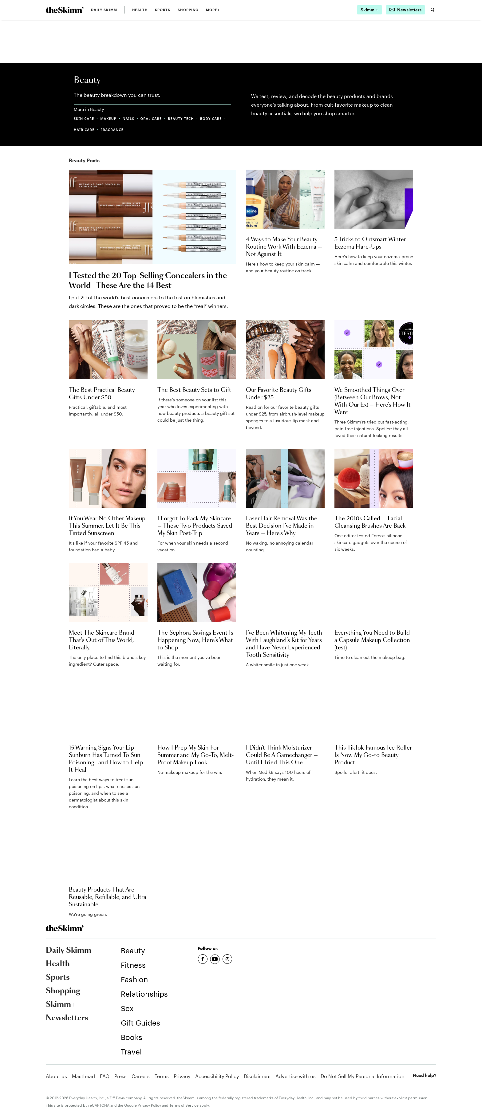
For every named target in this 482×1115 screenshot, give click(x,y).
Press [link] (120, 1076)
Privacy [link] (182, 1076)
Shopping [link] (188, 10)
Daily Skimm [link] (104, 10)
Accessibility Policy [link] (217, 1076)
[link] (65, 10)
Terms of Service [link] (184, 1105)
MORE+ (213, 10)
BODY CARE (211, 118)
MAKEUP (108, 118)
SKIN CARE (84, 118)
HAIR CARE (84, 129)
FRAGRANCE (112, 129)
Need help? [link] (424, 1075)
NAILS (128, 118)
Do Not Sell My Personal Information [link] (363, 1076)
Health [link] (140, 10)
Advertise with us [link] (295, 1076)
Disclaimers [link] (257, 1076)
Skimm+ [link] (60, 1004)
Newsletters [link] (67, 1018)
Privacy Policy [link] (149, 1105)
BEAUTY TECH (181, 118)
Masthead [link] (83, 1076)
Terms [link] (162, 1076)
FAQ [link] (104, 1076)
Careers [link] (141, 1076)
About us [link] (56, 1076)
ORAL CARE (151, 118)
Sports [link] (163, 10)
